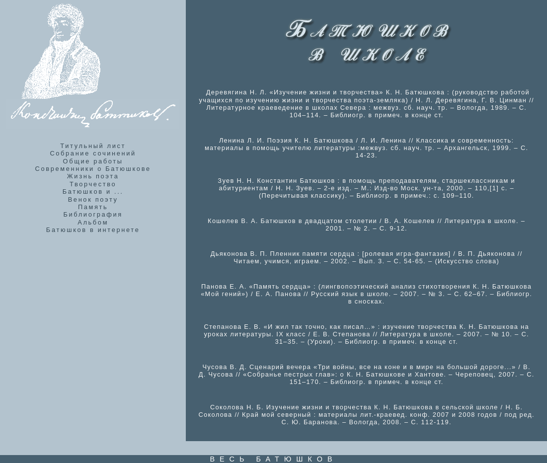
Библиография (93, 214)
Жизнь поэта (93, 176)
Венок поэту (93, 199)
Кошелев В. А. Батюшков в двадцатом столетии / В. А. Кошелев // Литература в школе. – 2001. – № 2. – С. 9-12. (366, 224)
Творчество (93, 184)
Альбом (93, 222)
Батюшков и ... (93, 191)
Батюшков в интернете (93, 229)
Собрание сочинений (93, 153)
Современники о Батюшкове (93, 168)
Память (93, 207)
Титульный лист (93, 146)
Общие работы (93, 161)
